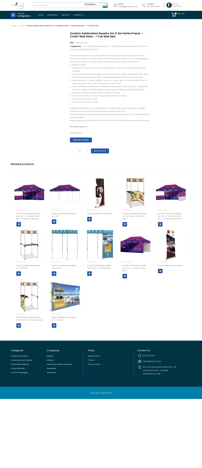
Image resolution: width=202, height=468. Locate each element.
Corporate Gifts (18, 437)
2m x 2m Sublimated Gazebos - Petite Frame (103, 46)
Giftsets (50, 429)
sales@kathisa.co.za (128, 6)
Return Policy (94, 425)
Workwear (51, 441)
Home (40, 15)
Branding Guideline (81, 140)
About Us (66, 15)
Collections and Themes (22, 429)
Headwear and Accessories (59, 433)
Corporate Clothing (19, 433)
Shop (21, 26)
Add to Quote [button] (18, 293)
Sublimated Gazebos (88, 49)
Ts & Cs (91, 429)
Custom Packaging (19, 441)
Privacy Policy (94, 433)
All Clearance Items (19, 425)
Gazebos (135, 46)
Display (127, 46)
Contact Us (78, 15)
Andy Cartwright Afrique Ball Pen (145, 33)
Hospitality (51, 437)
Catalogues (52, 15)
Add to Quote (100, 151)
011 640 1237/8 (153, 6)
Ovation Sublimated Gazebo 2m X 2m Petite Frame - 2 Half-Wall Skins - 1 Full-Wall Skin (148, 33)
